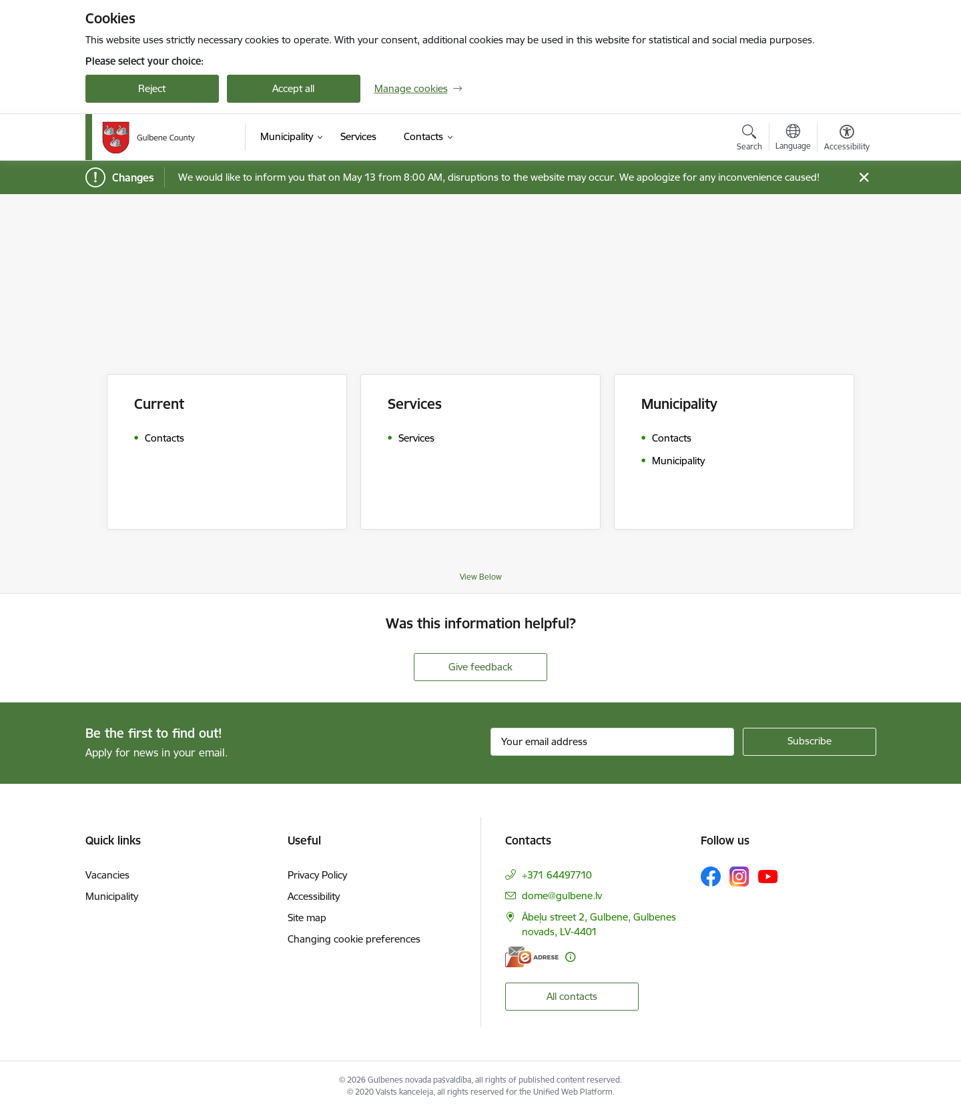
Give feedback (480, 666)
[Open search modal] (749, 139)
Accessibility (314, 896)
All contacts (572, 996)
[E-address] (532, 957)
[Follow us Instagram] (739, 876)
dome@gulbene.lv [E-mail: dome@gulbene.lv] (562, 895)
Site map (307, 917)
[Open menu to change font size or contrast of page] (847, 139)
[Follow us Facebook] (711, 877)
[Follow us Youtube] (768, 876)
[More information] (570, 957)
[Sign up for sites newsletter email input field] (612, 742)
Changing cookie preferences (354, 939)
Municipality (111, 896)
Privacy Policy (317, 875)
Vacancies (107, 875)
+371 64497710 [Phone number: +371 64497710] (557, 875)
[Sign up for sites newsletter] (809, 742)
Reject (152, 88)
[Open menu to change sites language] (793, 138)
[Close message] (863, 177)
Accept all (293, 88)
